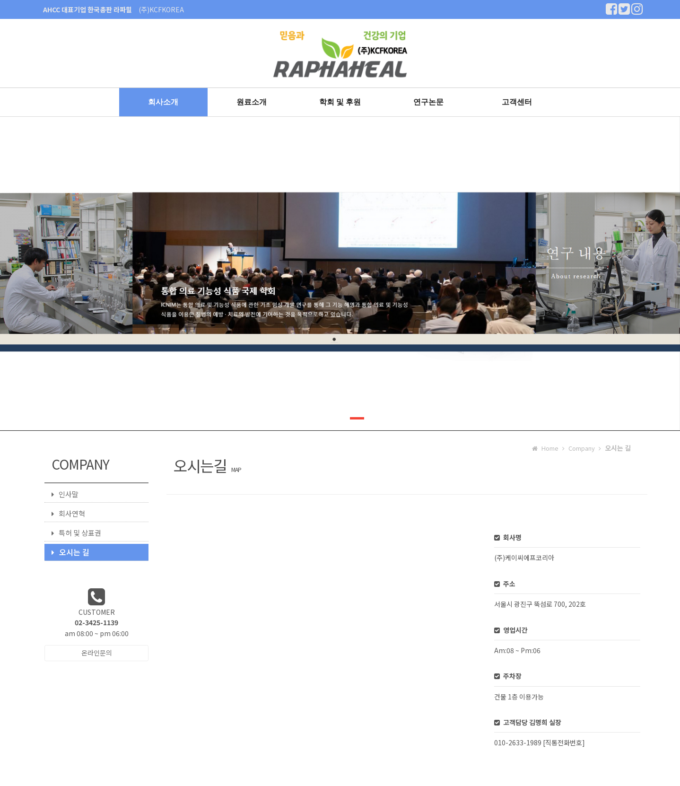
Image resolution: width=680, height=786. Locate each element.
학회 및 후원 (340, 102)
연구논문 (428, 102)
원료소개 (251, 102)
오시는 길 (70, 552)
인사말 (65, 494)
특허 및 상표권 (76, 533)
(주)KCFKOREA (161, 9)
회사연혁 (68, 513)
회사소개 (163, 102)
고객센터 (517, 102)
